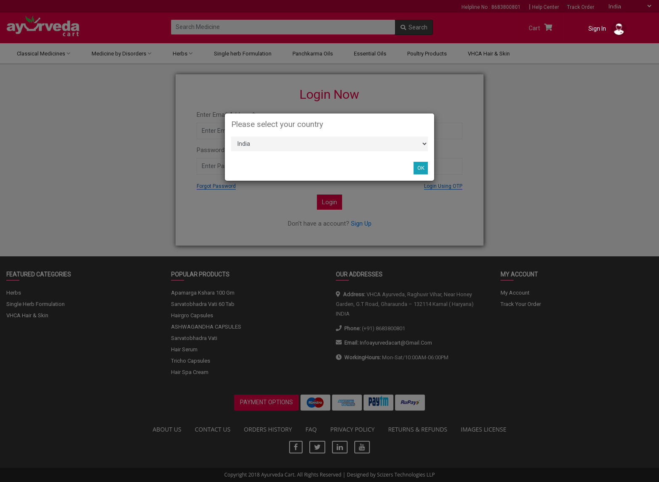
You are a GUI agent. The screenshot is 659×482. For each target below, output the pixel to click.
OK (420, 168)
